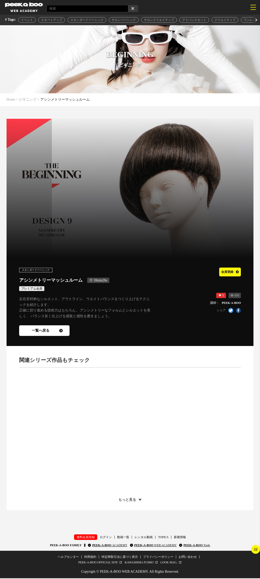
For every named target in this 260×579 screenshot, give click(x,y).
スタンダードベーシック (87, 20)
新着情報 (180, 537)
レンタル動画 (144, 537)
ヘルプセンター (68, 557)
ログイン (106, 537)
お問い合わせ (188, 557)
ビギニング (28, 99)
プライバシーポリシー (158, 557)
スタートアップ (51, 20)
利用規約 (90, 557)
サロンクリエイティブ (159, 20)
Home (11, 99)
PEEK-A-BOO (109, 545)
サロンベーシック (124, 20)
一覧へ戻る (47, 331)
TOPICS (163, 537)
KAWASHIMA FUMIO (139, 562)
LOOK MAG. (168, 562)
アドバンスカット (194, 20)
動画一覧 (123, 537)
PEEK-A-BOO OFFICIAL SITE (98, 562)
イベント (27, 20)
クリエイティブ (225, 20)
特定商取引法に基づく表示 (120, 557)
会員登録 (227, 271)
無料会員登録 (86, 537)
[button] (255, 20)
